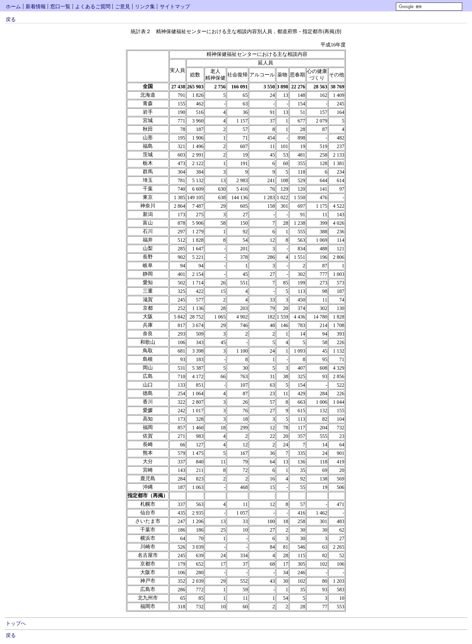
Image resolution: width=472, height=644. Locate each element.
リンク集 (145, 6)
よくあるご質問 (93, 6)
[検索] (429, 6)
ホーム (13, 6)
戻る (11, 19)
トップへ (16, 623)
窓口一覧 (60, 6)
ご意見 (122, 6)
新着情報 (36, 6)
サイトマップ (175, 6)
